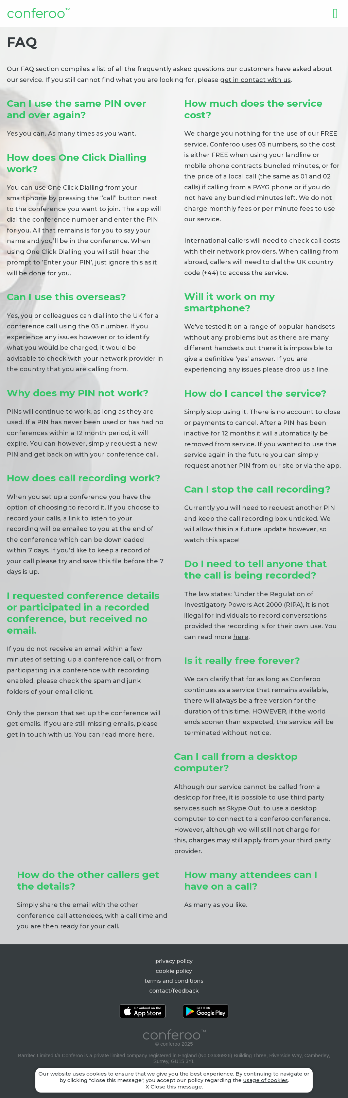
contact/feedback (174, 991)
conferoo (38, 14)
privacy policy (174, 961)
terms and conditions (174, 981)
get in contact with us (255, 80)
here (240, 637)
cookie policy (174, 971)
